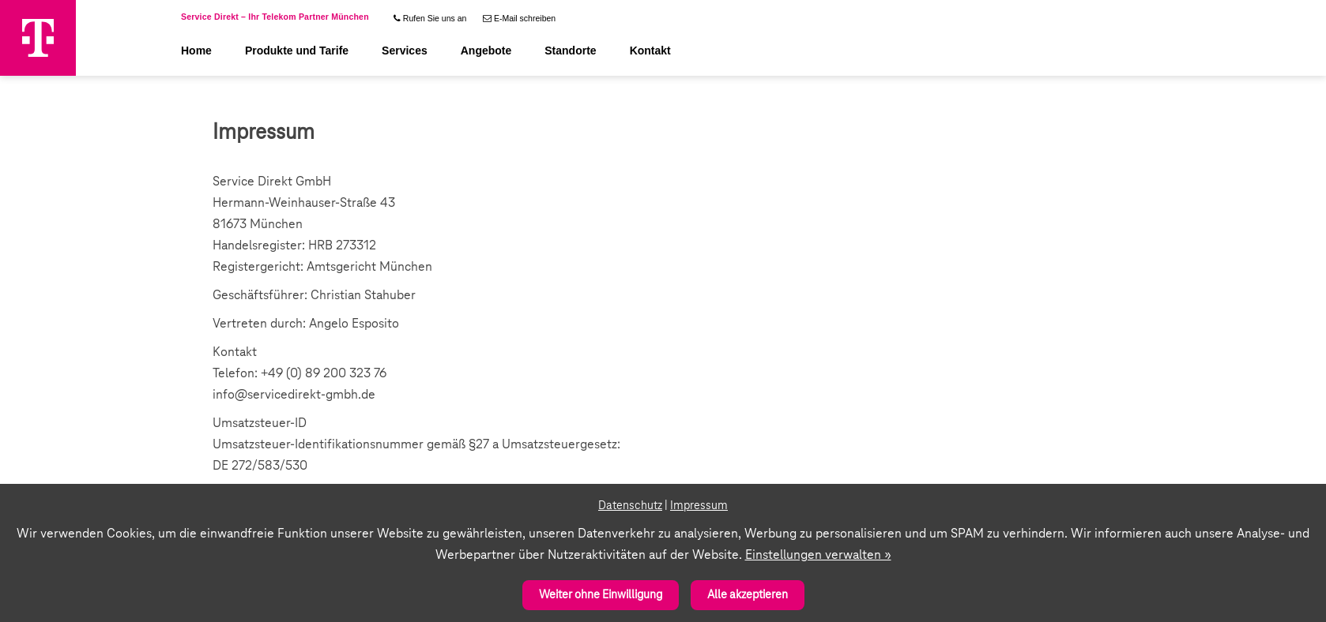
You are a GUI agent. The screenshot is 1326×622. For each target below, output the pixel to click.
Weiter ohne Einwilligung (600, 595)
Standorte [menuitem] (570, 50)
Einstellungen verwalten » (818, 555)
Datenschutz (630, 506)
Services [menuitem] (405, 50)
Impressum (699, 506)
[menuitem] (429, 14)
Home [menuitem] (196, 50)
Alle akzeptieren (747, 595)
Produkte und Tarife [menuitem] (296, 50)
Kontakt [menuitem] (650, 50)
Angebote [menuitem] (486, 50)
